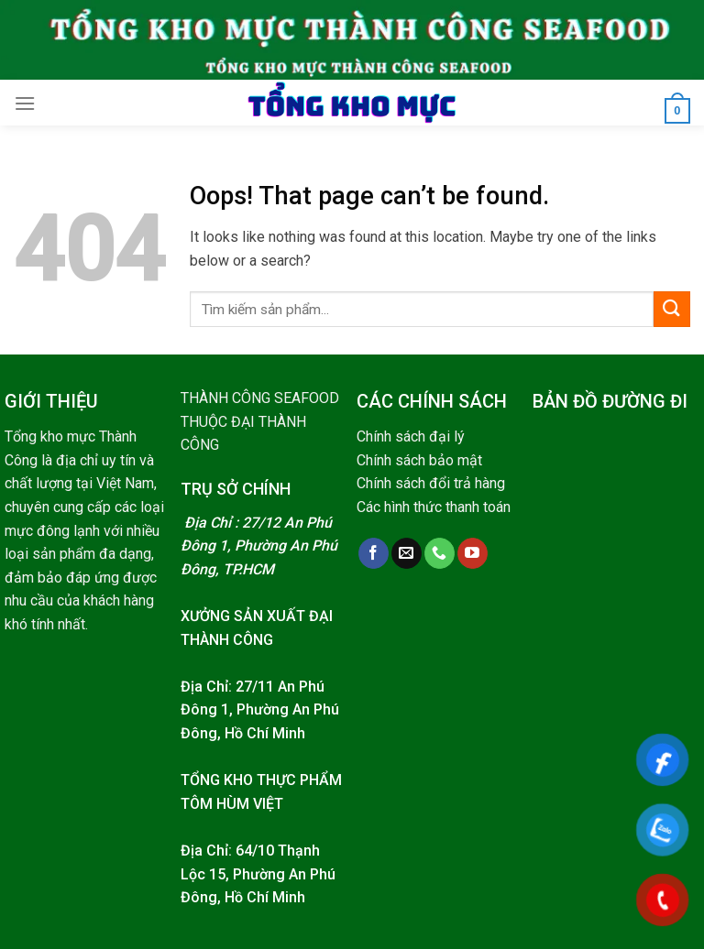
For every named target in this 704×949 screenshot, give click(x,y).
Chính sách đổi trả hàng (431, 483)
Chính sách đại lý (411, 436)
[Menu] (25, 103)
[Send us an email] (406, 553)
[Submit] (672, 309)
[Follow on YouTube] (472, 553)
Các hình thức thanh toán (434, 507)
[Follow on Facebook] (373, 553)
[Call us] (439, 553)
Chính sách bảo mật (419, 460)
